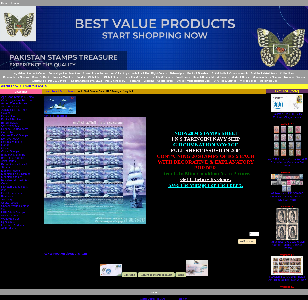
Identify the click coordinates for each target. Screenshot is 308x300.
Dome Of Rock (40, 77)
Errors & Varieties (62, 77)
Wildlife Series (248, 80)
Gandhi (80, 77)
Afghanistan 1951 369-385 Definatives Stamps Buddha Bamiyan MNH (287, 195)
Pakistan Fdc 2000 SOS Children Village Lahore (287, 114)
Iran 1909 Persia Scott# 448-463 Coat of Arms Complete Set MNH (287, 161)
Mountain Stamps (294, 77)
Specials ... (8, 222)
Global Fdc (94, 77)
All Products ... (10, 228)
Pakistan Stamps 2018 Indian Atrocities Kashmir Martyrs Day (287, 276)
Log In (15, 3)
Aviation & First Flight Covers (149, 73)
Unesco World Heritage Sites (194, 80)
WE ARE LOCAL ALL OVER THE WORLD (24, 86)
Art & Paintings (120, 73)
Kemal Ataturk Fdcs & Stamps (211, 77)
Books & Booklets (198, 73)
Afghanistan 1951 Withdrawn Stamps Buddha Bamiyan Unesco (287, 243)
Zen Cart (183, 299)
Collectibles (287, 73)
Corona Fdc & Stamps (16, 77)
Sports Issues (165, 80)
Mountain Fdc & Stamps (267, 77)
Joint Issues (183, 77)
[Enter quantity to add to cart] (254, 234)
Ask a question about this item (65, 253)
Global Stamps (112, 77)
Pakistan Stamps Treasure (152, 299)
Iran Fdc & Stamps (162, 77)
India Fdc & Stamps (136, 77)
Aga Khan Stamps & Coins (29, 73)
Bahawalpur (177, 73)
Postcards (134, 80)
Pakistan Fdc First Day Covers (48, 80)
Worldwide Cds (269, 80)
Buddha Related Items (264, 73)
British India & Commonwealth (230, 73)
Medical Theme (241, 77)
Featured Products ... (14, 225)
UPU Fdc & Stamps (225, 80)
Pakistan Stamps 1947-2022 (86, 80)
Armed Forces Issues (63, 91)
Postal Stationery (115, 80)
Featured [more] (287, 91)
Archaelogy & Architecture (64, 73)
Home (4, 3)
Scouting (149, 80)
